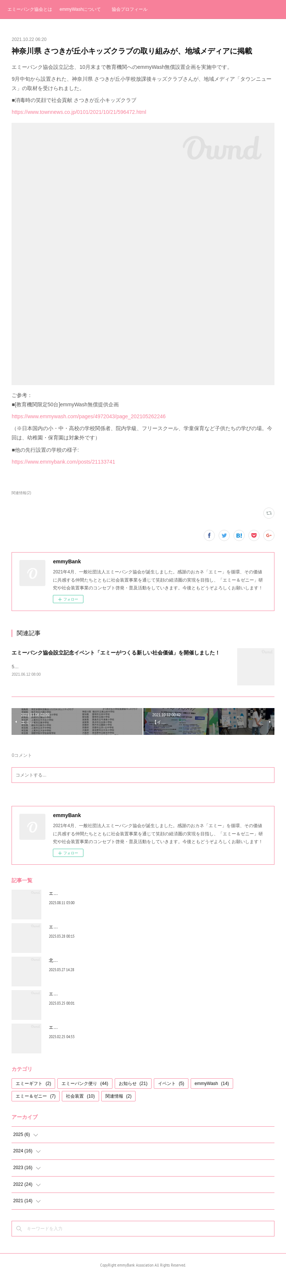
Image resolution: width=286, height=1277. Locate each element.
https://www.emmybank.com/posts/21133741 (63, 462)
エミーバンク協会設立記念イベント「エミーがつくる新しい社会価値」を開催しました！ (116, 653)
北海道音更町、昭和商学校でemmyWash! (90, 961)
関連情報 (118, 1096)
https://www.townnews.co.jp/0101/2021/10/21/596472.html (79, 112)
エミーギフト (33, 1084)
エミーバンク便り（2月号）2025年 (84, 1028)
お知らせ (133, 1084)
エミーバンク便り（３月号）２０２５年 (89, 927)
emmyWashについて (80, 9)
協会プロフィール (129, 9)
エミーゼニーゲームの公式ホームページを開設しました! (105, 894)
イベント (171, 1084)
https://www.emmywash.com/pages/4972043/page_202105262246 (88, 416)
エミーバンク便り (84, 1084)
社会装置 (80, 1096)
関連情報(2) (21, 493)
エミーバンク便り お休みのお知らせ (85, 994)
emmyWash (212, 1084)
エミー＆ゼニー (35, 1096)
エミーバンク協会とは (29, 9)
